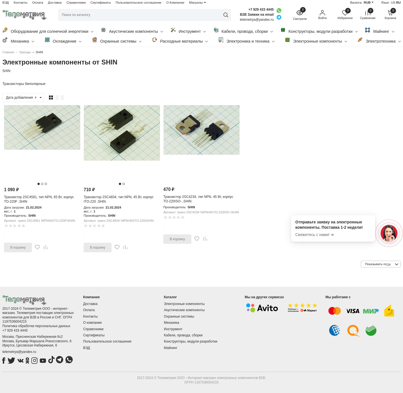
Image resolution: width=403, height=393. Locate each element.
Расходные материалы (180, 40)
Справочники (76, 2)
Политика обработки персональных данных (36, 326)
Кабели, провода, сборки (243, 30)
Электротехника (379, 40)
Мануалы (196, 2)
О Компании (175, 2)
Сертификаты (101, 2)
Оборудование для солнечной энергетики (47, 30)
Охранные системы (117, 40)
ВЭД (5, 2)
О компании (92, 323)
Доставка (55, 2)
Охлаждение (63, 40)
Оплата (37, 2)
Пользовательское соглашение (138, 2)
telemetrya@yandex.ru (19, 352)
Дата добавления (21, 98)
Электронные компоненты (316, 40)
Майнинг (379, 30)
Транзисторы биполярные (23, 84)
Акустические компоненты (132, 30)
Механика (18, 40)
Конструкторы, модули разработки (319, 30)
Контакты (20, 2)
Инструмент (188, 30)
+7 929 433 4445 (261, 9)
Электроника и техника (246, 40)
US (393, 2)
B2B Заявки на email (257, 15)
